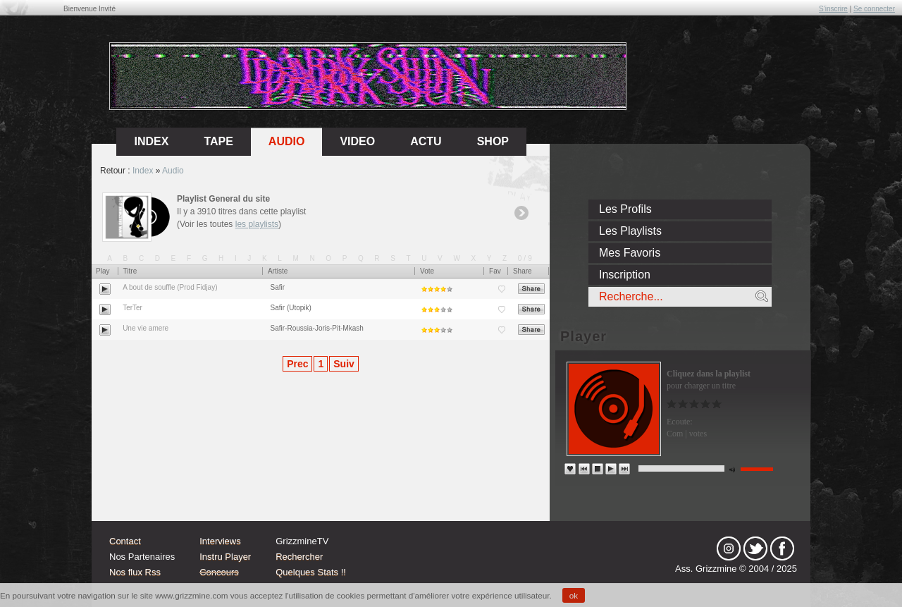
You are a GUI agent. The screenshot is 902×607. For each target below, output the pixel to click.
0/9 (526, 258)
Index (142, 171)
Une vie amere (145, 328)
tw (755, 548)
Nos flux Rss (135, 572)
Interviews (220, 541)
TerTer (132, 308)
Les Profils (625, 209)
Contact (125, 541)
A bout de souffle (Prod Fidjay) (170, 287)
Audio (286, 141)
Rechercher (299, 556)
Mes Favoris (629, 253)
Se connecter (874, 9)
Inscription (624, 275)
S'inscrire (833, 9)
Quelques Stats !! (311, 572)
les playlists (256, 224)
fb (782, 548)
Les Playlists (630, 231)
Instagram (729, 548)
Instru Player (225, 556)
